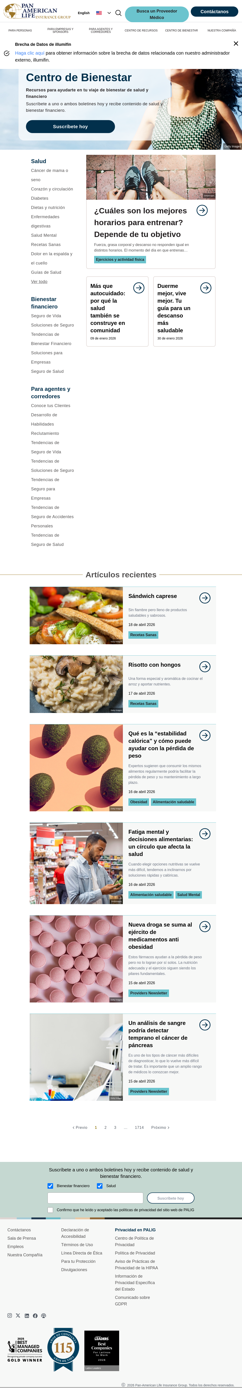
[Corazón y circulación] (52, 189)
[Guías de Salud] (52, 272)
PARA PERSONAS (20, 30)
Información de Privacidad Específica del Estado (135, 1283)
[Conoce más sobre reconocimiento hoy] (103, 1351)
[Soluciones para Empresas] (52, 357)
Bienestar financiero (73, 1186)
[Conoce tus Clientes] (52, 405)
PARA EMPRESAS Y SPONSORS (60, 31)
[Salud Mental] (52, 235)
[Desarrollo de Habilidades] (52, 419)
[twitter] (18, 1316)
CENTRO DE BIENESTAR (181, 30)
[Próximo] (161, 1127)
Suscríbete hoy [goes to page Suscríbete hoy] (70, 126)
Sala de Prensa (21, 1238)
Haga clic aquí (30, 53)
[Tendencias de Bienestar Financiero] (52, 339)
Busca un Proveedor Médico (157, 14)
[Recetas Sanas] (52, 244)
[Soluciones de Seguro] (52, 325)
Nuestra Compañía (24, 1255)
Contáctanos (215, 11)
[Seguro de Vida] (52, 316)
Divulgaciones (74, 1269)
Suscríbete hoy (170, 1198)
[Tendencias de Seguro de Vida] (52, 447)
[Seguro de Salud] (52, 371)
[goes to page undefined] (200, 210)
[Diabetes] (52, 198)
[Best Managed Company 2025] (26, 1350)
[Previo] (79, 1127)
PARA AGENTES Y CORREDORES (101, 31)
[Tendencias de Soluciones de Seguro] (52, 466)
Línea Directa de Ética (81, 1253)
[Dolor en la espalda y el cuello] (52, 258)
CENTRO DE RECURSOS (141, 30)
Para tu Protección (78, 1261)
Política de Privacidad (135, 1253)
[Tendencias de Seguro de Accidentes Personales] (52, 517)
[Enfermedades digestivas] (52, 221)
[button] (104, 13)
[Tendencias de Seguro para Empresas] (52, 489)
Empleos (15, 1246)
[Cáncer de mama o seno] (52, 175)
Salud (111, 1186)
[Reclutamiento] (52, 433)
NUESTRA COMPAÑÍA (221, 30)
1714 (139, 1128)
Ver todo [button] (39, 281)
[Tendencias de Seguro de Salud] (52, 540)
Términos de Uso (77, 1244)
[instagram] (10, 1316)
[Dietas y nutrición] (52, 207)
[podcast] (43, 1316)
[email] (95, 1198)
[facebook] (35, 1316)
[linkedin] (27, 1316)
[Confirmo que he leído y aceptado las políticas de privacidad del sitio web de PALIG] (50, 1210)
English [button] (84, 13)
